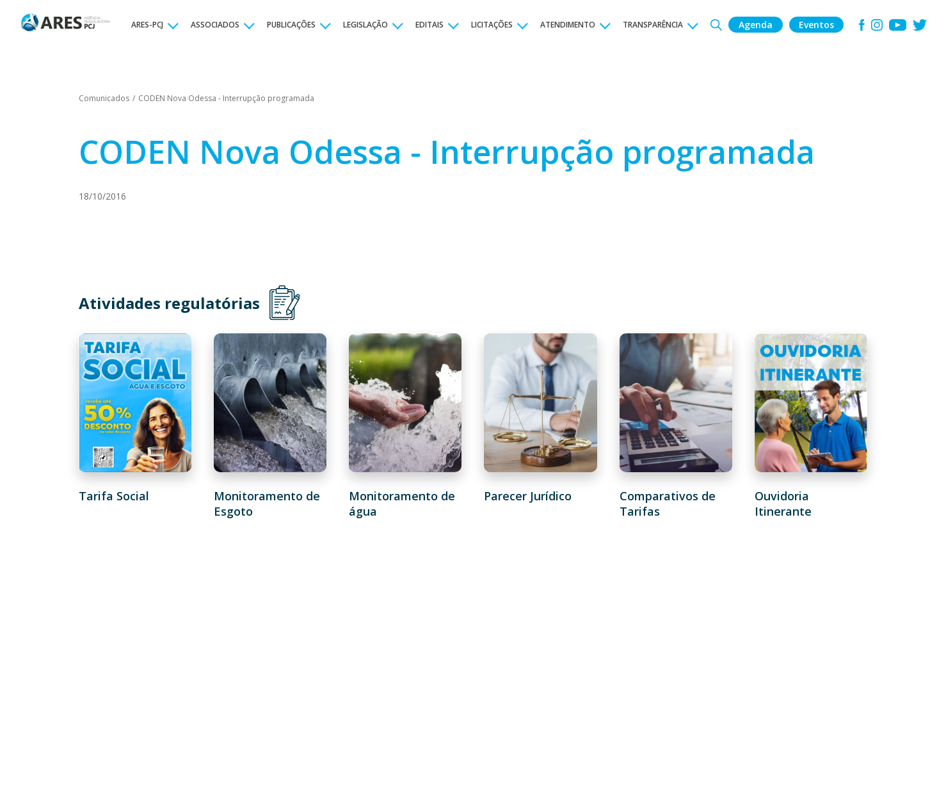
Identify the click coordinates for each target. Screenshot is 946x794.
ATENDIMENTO (567, 24)
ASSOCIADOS (215, 24)
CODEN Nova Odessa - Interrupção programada (226, 98)
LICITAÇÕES (492, 24)
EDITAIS (429, 24)
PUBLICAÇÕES (291, 24)
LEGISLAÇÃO (365, 24)
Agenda (756, 25)
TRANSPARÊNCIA (653, 24)
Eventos (816, 25)
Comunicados (104, 98)
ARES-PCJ (147, 24)
